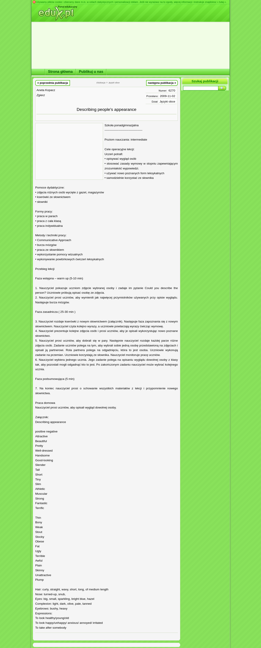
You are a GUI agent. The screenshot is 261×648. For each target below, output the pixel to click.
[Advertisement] (69, 151)
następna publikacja (162, 82)
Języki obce (167, 101)
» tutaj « (221, 2)
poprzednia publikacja (52, 82)
